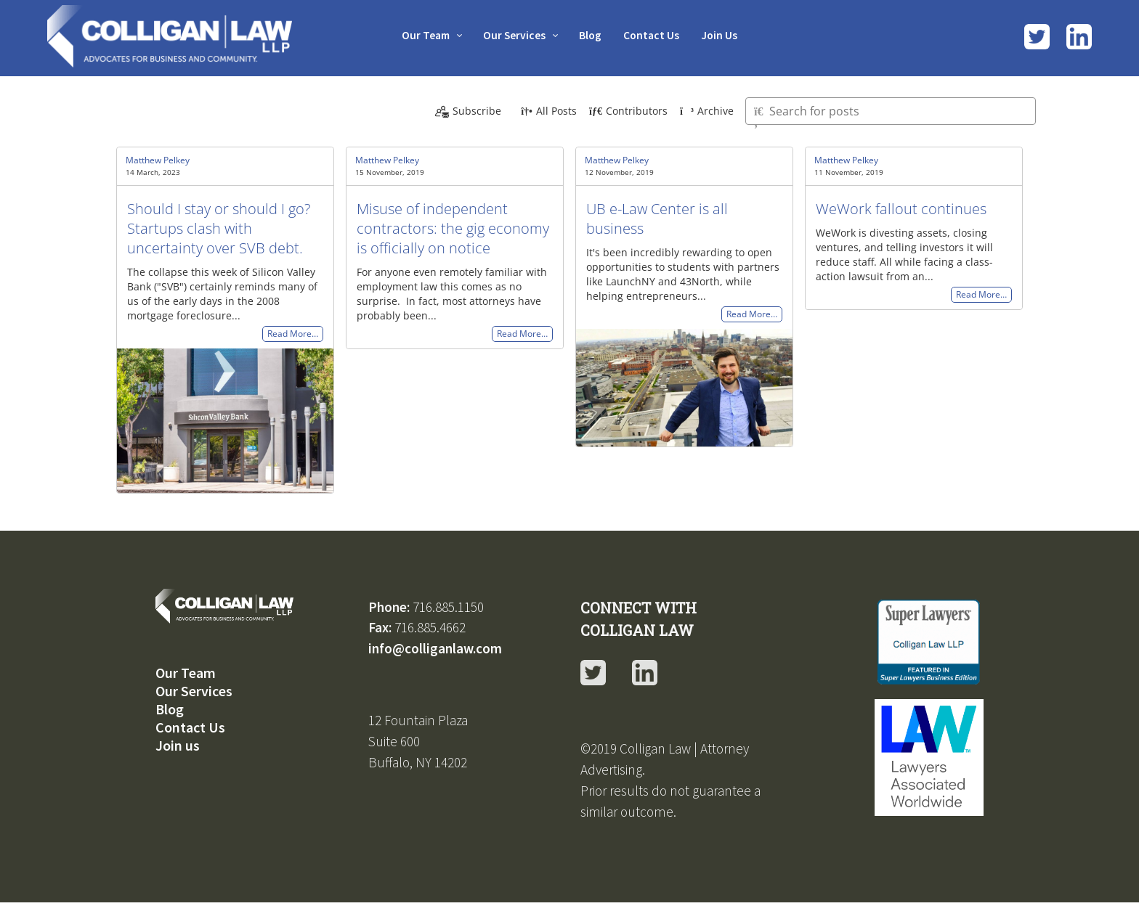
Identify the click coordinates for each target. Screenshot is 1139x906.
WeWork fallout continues (901, 209)
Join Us (725, 35)
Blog (591, 35)
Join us (177, 745)
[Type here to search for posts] (890, 111)
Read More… (292, 334)
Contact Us (655, 35)
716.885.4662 (430, 627)
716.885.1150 (448, 607)
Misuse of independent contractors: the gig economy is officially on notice (453, 228)
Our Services (512, 35)
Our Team (420, 35)
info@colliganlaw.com (435, 648)
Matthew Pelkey (158, 160)
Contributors (628, 111)
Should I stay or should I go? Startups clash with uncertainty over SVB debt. (218, 228)
